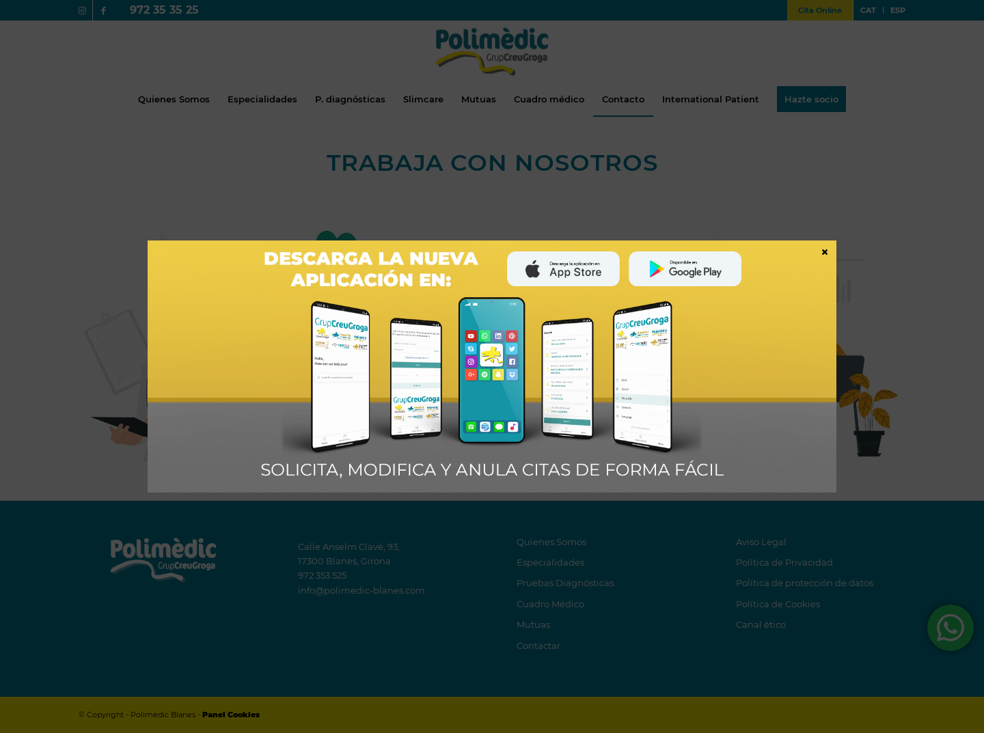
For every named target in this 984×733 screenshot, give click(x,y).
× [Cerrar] (825, 251)
